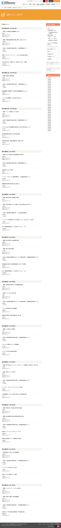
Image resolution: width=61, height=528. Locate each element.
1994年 (49, 130)
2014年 (49, 97)
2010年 (49, 104)
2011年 (49, 102)
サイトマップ (44, 523)
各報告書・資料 (50, 54)
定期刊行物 (15, 7)
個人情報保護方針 (57, 523)
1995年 (49, 129)
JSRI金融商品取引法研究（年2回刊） (52, 33)
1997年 (49, 125)
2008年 (49, 107)
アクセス (39, 523)
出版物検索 (49, 59)
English (50, 1)
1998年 (49, 124)
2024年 (49, 81)
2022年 (49, 84)
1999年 (49, 122)
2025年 (49, 79)
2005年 (49, 112)
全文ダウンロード (5, 34)
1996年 (49, 127)
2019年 (49, 89)
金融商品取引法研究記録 (52, 40)
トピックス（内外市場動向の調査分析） (52, 43)
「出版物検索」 (49, 69)
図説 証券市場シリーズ (51, 49)
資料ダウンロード (5, 36)
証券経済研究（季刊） (52, 30)
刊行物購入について (51, 56)
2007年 (49, 109)
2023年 (49, 82)
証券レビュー (20, 7)
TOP (2, 7)
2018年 (49, 91)
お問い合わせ (56, 1)
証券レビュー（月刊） (52, 36)
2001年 (49, 119)
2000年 (49, 120)
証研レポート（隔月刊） (52, 38)
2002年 (49, 117)
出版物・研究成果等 (40, 4)
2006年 (49, 110)
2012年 (49, 101)
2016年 (49, 94)
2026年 (49, 77)
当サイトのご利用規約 (50, 523)
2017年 (49, 92)
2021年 (49, 86)
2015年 (49, 96)
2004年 (49, 114)
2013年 (49, 99)
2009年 (49, 105)
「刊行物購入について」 (52, 63)
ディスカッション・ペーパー (52, 46)
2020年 (49, 87)
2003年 (49, 115)
